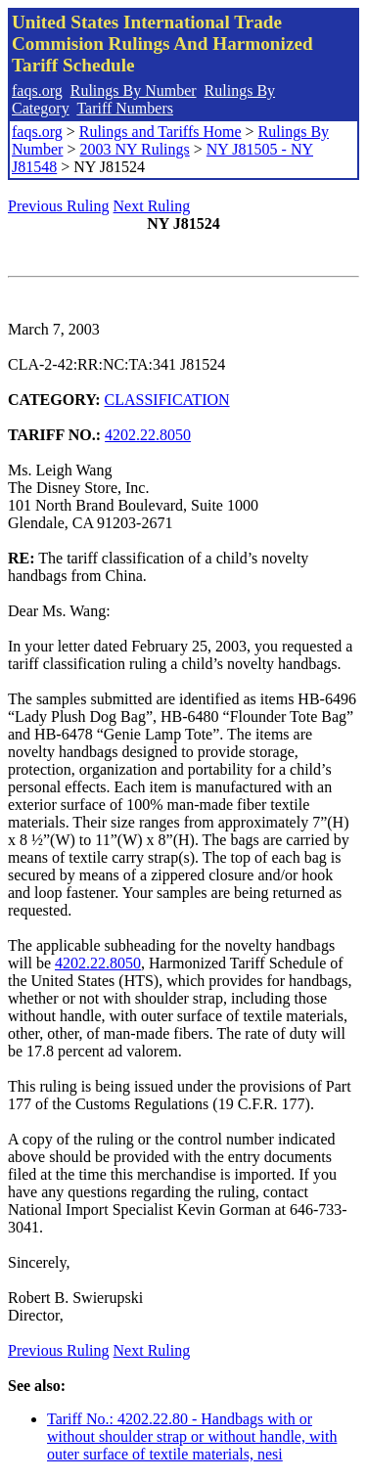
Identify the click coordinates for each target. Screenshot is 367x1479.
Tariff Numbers (124, 108)
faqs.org (37, 90)
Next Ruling (152, 206)
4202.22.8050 (148, 434)
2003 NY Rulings (134, 149)
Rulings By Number (133, 90)
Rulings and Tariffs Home (160, 131)
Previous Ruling (59, 206)
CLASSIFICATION (167, 399)
